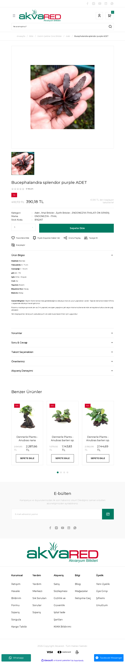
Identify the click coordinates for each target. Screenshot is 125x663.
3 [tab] (64, 473)
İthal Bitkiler (47, 213)
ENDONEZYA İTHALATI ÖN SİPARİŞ (91, 213)
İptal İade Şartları (59, 616)
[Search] (62, 26)
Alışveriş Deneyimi (22, 370)
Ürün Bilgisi (18, 255)
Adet (37, 213)
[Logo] (40, 15)
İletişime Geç (83, 598)
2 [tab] (61, 473)
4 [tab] (67, 473)
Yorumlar (16, 333)
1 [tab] (58, 473)
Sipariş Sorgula (16, 616)
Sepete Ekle (77, 228)
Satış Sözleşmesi (60, 588)
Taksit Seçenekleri (22, 352)
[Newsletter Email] (62, 514)
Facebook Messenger (109, 657)
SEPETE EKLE (27, 458)
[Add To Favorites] (20, 238)
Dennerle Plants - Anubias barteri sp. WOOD (98, 438)
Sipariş (37, 612)
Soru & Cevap (19, 342)
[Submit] (108, 514)
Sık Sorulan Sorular (39, 602)
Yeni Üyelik (103, 584)
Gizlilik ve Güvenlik (60, 602)
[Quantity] (23, 227)
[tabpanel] (27, 435)
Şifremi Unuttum (102, 602)
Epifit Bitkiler (63, 213)
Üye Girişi (102, 591)
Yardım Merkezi (37, 588)
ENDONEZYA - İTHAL (46, 216)
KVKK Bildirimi (62, 626)
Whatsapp (16, 657)
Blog (78, 584)
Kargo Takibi (19, 626)
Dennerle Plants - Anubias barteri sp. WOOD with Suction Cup (62, 438)
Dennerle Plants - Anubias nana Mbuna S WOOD (27, 438)
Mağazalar (81, 591)
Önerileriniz (18, 361)
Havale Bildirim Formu (16, 598)
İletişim (15, 584)
